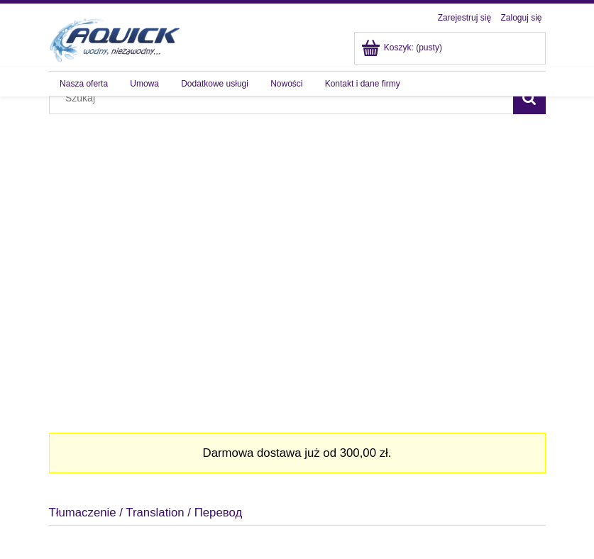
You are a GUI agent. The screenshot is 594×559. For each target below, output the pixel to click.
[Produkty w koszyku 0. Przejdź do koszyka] (402, 47)
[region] (297, 259)
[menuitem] (84, 84)
